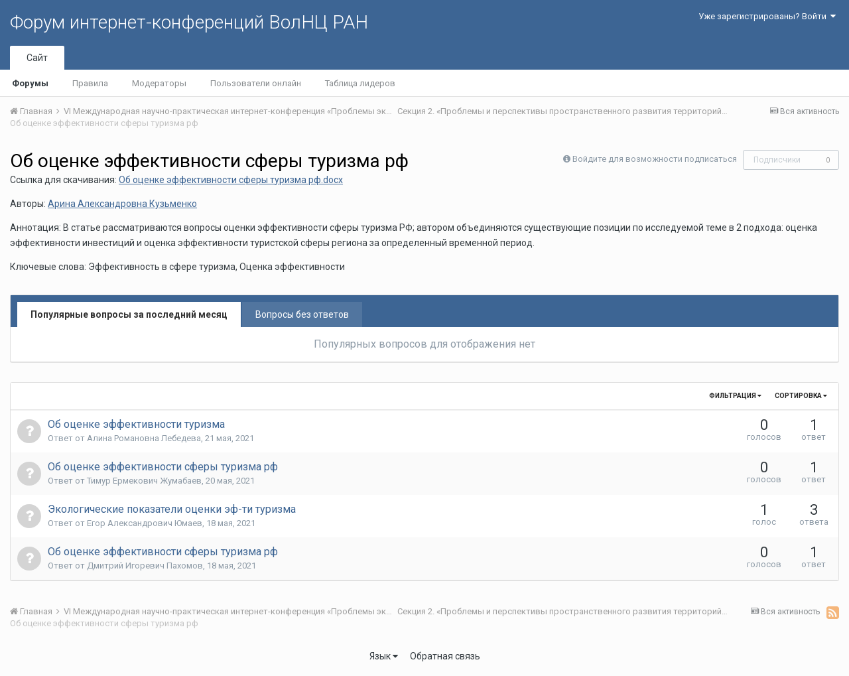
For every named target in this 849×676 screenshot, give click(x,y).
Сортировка (801, 395)
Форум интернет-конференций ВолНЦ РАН (189, 22)
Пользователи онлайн (255, 83)
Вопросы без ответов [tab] (302, 314)
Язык (383, 656)
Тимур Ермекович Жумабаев (144, 481)
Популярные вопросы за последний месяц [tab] (129, 314)
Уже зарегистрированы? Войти (767, 16)
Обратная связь (445, 656)
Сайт (37, 57)
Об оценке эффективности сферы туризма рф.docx (231, 179)
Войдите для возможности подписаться (654, 159)
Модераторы (159, 83)
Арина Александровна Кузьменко (122, 203)
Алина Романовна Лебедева (144, 438)
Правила (90, 83)
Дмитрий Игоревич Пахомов (145, 566)
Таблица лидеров (360, 83)
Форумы (30, 83)
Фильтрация (735, 395)
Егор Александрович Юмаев (144, 523)
